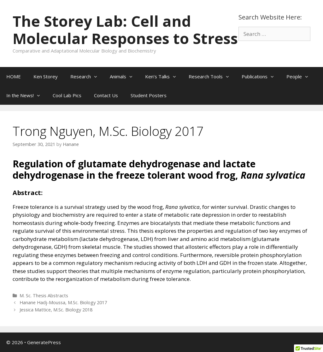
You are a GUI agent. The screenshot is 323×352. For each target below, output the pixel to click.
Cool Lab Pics (67, 95)
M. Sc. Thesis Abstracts (44, 296)
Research (86, 76)
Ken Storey (45, 76)
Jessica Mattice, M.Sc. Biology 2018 (56, 310)
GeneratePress (44, 342)
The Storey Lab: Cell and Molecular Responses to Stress (125, 29)
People (300, 76)
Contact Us (106, 95)
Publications (261, 76)
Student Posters (149, 95)
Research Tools (212, 76)
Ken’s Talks (163, 76)
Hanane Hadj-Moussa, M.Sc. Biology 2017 (63, 302)
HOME (13, 76)
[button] (97, 76)
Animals (124, 76)
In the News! (26, 95)
